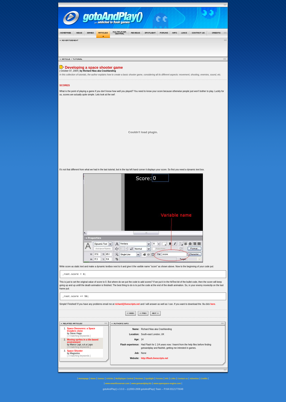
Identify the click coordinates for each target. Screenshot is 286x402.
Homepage (83, 378)
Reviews (139, 378)
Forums (159, 378)
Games (101, 378)
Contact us (182, 378)
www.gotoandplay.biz (141, 383)
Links (173, 378)
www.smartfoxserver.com (117, 383)
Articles (110, 378)
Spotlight (149, 378)
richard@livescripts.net (127, 304)
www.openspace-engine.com (167, 383)
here (212, 304)
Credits (204, 378)
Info (167, 378)
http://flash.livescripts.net (154, 358)
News (93, 378)
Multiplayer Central (124, 378)
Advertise (194, 378)
